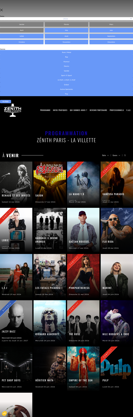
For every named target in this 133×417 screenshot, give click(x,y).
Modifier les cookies (81, 407)
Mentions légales (80, 401)
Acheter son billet (51, 401)
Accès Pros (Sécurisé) (82, 395)
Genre (116, 61)
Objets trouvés (49, 404)
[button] (4, 413)
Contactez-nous (50, 395)
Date (105, 61)
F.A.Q (128, 15)
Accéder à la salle (50, 398)
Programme (45, 15)
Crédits (76, 398)
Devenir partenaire (98, 15)
